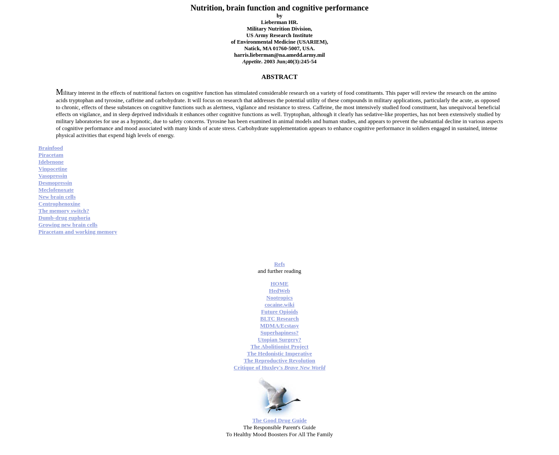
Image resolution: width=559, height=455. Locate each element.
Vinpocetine (52, 168)
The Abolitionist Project (280, 346)
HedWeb (279, 290)
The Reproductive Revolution (279, 360)
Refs (279, 264)
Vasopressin (52, 175)
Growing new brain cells (67, 224)
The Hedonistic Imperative (279, 353)
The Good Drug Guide (279, 420)
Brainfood (50, 148)
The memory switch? (63, 210)
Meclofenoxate (56, 189)
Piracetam (50, 155)
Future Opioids (279, 311)
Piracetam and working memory (77, 231)
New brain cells (57, 196)
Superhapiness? (279, 332)
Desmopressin (55, 182)
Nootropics (279, 297)
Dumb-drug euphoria (64, 217)
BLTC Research (279, 318)
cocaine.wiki (279, 304)
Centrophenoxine (59, 203)
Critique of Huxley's (279, 367)
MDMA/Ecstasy (279, 325)
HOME (279, 283)
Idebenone (51, 162)
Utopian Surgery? (279, 339)
